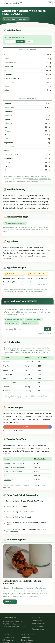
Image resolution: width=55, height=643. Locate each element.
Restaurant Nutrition (40, 629)
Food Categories (38, 623)
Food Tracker (26, 637)
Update (20, 42)
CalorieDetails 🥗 (9, 618)
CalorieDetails (12, 3)
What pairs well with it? (34, 319)
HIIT (5, 476)
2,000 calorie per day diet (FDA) (40, 179)
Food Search (37, 621)
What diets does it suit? (30, 323)
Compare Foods (38, 626)
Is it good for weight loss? (14, 319)
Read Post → (10, 602)
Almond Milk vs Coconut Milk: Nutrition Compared (22, 582)
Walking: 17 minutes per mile (14, 467)
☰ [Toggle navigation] (50, 3)
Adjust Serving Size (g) (15, 38)
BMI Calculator (8, 640)
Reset (29, 42)
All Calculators (8, 637)
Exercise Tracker (27, 640)
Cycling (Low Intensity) (13, 471)
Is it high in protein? (12, 323)
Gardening (8, 480)
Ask (47, 329)
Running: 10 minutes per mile (15, 463)
